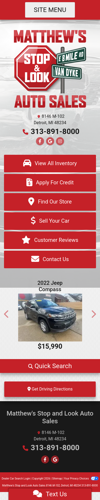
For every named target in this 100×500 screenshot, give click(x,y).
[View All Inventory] (50, 163)
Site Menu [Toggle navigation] (50, 10)
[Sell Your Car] (50, 221)
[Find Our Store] (50, 202)
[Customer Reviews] (50, 240)
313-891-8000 (55, 131)
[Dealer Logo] (50, 68)
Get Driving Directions (50, 389)
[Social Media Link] (60, 141)
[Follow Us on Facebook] (40, 141)
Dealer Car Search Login (16, 478)
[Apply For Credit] (50, 183)
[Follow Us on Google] (50, 141)
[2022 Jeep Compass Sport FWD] (50, 318)
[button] (6, 314)
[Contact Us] (50, 259)
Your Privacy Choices (81, 478)
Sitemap (57, 478)
